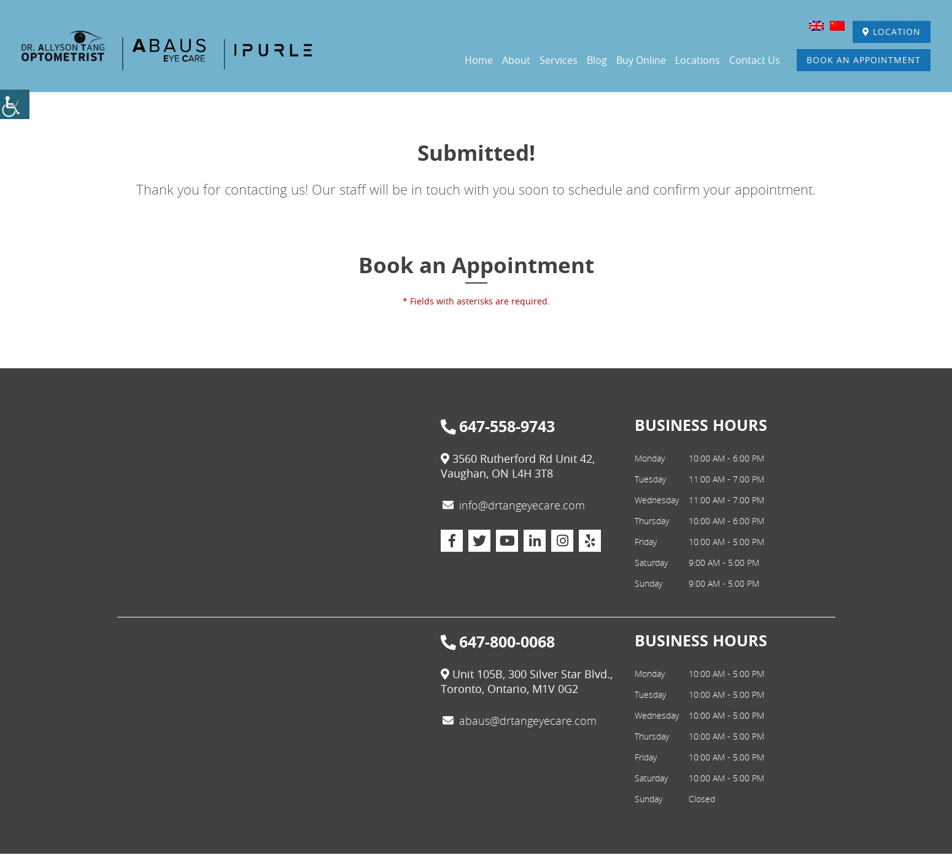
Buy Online (641, 61)
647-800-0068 (498, 643)
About (516, 61)
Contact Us (754, 61)
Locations (697, 61)
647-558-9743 (498, 428)
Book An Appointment (862, 60)
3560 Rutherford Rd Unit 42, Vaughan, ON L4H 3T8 (518, 467)
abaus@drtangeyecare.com (520, 721)
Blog (597, 61)
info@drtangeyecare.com (514, 506)
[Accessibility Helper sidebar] (14, 104)
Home (479, 61)
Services (559, 61)
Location (890, 32)
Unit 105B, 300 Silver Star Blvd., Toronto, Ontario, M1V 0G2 (527, 682)
